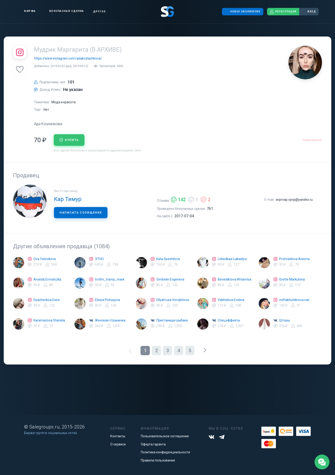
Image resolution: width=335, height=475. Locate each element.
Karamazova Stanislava (50, 320)
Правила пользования (158, 460)
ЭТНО (99, 259)
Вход (309, 11)
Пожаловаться (312, 140)
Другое (99, 11)
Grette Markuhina (292, 279)
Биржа (26, 11)
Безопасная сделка (62, 11)
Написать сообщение (81, 212)
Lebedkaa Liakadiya (232, 259)
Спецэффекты (229, 320)
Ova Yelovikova (45, 259)
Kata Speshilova (168, 259)
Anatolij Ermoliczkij (47, 279)
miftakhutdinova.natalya (296, 299)
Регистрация (283, 11)
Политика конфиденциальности (165, 452)
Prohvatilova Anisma (294, 259)
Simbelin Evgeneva (170, 279)
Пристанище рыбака (172, 320)
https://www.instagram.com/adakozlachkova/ (68, 58)
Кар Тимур (67, 199)
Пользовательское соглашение (165, 436)
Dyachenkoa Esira (47, 299)
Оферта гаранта (153, 444)
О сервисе (118, 444)
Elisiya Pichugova (107, 299)
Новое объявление (243, 11)
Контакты (117, 436)
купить (69, 140)
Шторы (284, 320)
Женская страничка (110, 320)
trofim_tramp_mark (109, 279)
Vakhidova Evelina (231, 299)
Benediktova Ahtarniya (234, 279)
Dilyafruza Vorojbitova (172, 299)
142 (178, 199)
